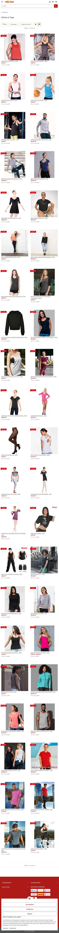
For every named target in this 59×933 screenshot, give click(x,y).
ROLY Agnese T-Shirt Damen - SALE (40, 455)
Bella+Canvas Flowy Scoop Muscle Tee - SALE (13, 296)
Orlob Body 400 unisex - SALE (39, 415)
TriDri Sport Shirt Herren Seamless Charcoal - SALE (13, 849)
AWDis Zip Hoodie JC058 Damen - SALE (11, 179)
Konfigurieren (29, 909)
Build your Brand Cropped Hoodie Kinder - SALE (14, 337)
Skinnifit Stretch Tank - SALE (8, 692)
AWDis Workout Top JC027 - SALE (10, 139)
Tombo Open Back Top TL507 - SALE (11, 770)
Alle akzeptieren (30, 904)
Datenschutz (13, 928)
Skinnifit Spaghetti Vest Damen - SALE (11, 652)
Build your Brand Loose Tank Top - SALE (12, 376)
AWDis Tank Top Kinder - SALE (39, 100)
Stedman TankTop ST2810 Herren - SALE (42, 731)
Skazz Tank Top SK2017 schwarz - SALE (11, 574)
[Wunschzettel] (52, 1)
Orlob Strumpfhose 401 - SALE (9, 455)
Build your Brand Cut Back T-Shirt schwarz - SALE (44, 337)
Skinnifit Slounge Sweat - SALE (39, 613)
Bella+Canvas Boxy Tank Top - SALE (10, 257)
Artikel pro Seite (25, 24)
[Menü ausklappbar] (2, 1)
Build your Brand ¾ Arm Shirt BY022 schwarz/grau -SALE (40, 297)
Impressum (5, 928)
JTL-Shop (32, 931)
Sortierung (13, 24)
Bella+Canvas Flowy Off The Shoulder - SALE (42, 257)
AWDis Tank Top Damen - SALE (9, 61)
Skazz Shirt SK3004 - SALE (38, 533)
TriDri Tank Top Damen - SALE (39, 848)
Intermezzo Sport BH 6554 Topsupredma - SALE (43, 376)
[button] (49, 1)
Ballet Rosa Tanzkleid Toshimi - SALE (11, 218)
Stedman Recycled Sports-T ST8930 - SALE (12, 731)
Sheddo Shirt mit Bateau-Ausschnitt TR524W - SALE (13, 534)
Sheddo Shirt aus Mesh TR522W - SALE (41, 494)
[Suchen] (27, 6)
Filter (5, 24)
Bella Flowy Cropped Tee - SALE (39, 218)
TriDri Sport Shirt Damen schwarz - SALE (42, 770)
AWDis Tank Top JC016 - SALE (9, 100)
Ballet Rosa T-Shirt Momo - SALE (39, 179)
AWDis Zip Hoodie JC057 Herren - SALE (41, 139)
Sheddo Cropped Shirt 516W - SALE (10, 494)
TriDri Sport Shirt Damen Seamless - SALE (12, 809)
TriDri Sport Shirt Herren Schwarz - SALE (42, 809)
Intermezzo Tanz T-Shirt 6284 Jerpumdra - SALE (14, 415)
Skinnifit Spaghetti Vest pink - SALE (40, 652)
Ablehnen (29, 913)
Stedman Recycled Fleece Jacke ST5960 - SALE (43, 692)
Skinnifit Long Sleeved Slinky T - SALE (11, 613)
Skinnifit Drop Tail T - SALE (38, 574)
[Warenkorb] (56, 1)
